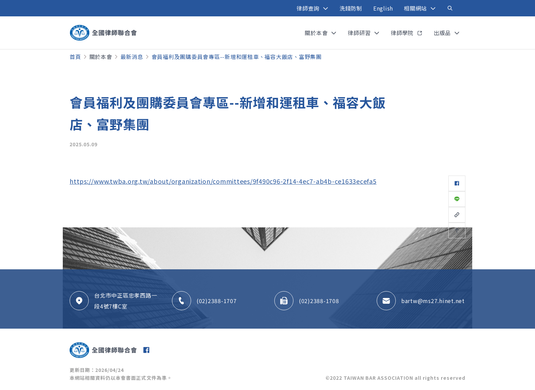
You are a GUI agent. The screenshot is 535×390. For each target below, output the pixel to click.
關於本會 (100, 56)
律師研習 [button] (360, 33)
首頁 (75, 56)
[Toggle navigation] (450, 8)
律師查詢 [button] (309, 8)
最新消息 (131, 56)
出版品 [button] (443, 33)
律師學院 (403, 33)
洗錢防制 (350, 8)
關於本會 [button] (317, 33)
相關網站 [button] (416, 8)
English (383, 8)
